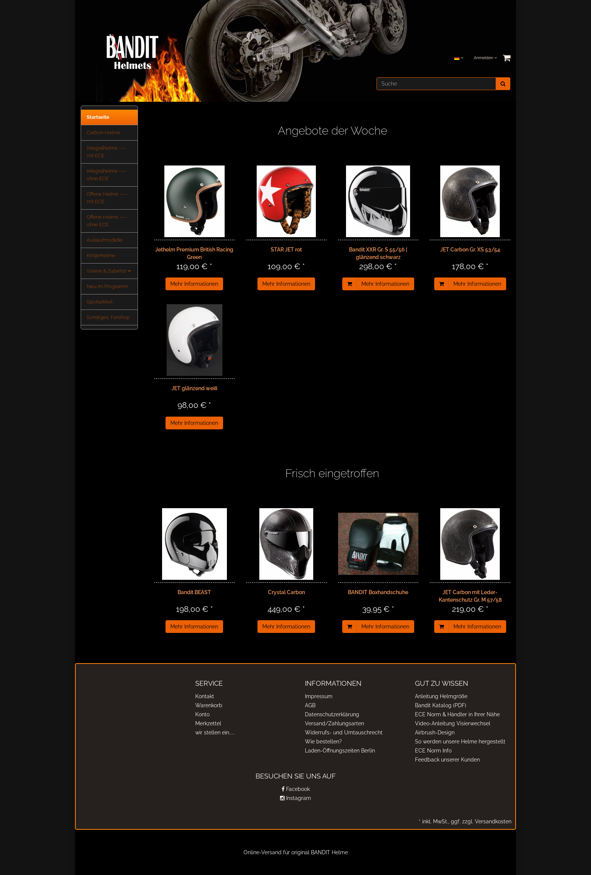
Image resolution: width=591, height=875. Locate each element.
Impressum (318, 696)
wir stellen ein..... (215, 732)
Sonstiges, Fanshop (108, 317)
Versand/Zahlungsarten (334, 723)
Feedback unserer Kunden (447, 760)
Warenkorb (208, 705)
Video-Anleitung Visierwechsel (452, 723)
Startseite (98, 117)
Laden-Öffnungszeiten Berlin (340, 751)
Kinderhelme (101, 255)
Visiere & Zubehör (109, 271)
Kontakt (204, 696)
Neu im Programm (107, 286)
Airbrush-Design (435, 732)
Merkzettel (208, 723)
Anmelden (485, 57)
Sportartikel (99, 302)
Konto (202, 714)
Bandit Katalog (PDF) (440, 705)
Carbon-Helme (103, 132)
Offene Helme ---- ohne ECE (107, 220)
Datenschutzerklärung (332, 714)
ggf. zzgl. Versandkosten (480, 821)
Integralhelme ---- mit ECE (106, 151)
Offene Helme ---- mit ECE (107, 197)
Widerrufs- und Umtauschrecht (344, 732)
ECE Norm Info (433, 751)
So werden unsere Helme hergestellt (460, 742)
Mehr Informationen (194, 284)
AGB (310, 705)
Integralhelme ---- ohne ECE (106, 174)
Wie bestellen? (323, 742)
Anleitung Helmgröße (441, 696)
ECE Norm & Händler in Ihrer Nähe (457, 714)
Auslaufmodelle (104, 240)
